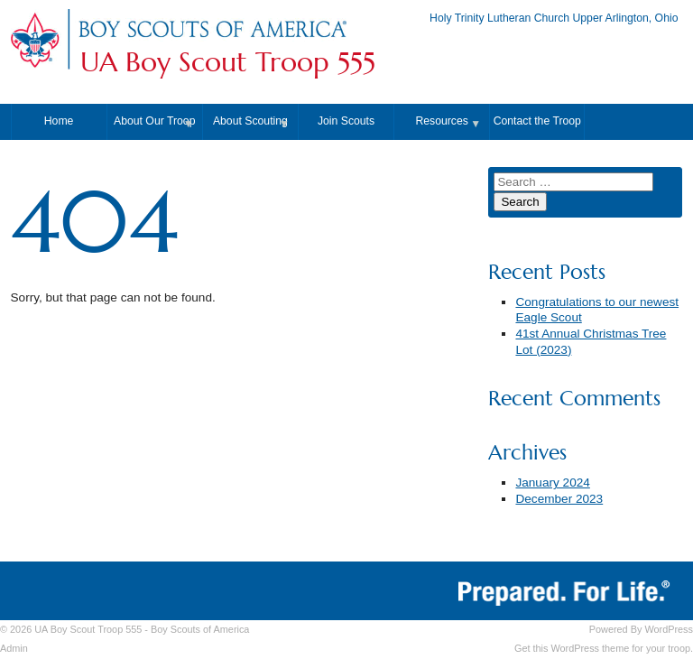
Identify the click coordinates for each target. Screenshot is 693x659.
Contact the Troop (537, 121)
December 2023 (559, 499)
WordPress (668, 629)
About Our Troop (154, 121)
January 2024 (552, 482)
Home (59, 121)
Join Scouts (346, 121)
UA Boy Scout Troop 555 (227, 62)
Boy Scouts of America (200, 629)
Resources (441, 121)
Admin (14, 648)
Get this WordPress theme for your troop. (603, 648)
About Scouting (250, 121)
